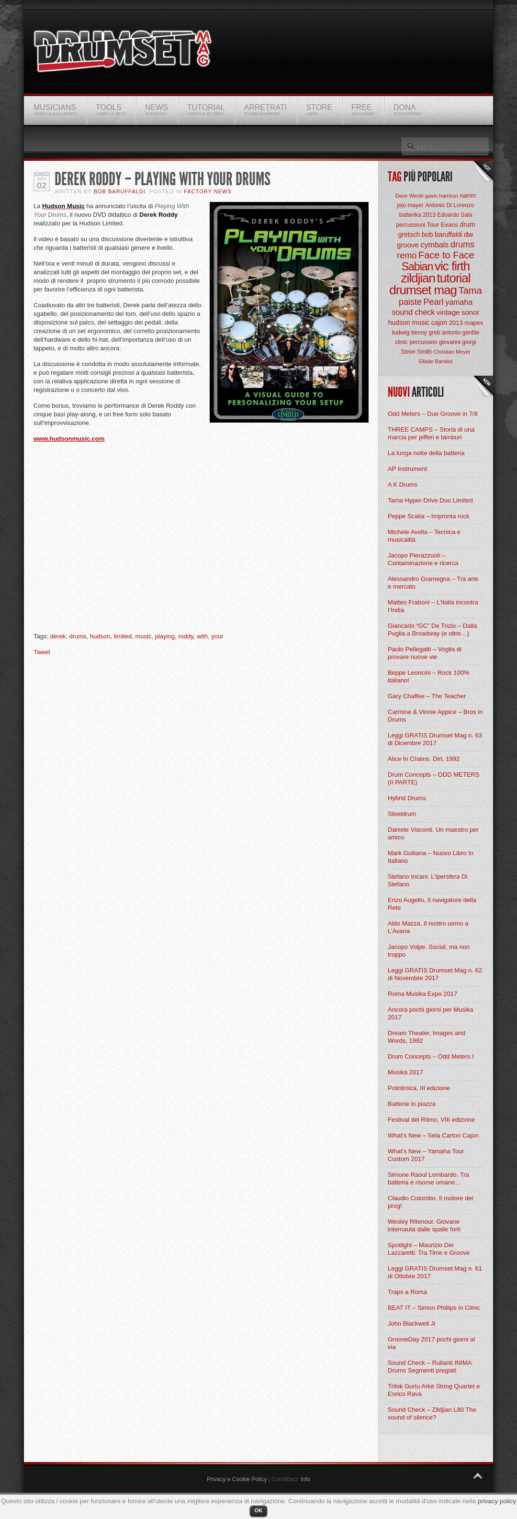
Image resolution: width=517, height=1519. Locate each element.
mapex (473, 322)
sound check (413, 312)
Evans (449, 224)
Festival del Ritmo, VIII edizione (431, 1119)
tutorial (454, 278)
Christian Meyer (452, 352)
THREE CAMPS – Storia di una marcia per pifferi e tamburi (431, 433)
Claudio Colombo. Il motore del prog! (430, 1202)
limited (123, 636)
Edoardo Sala (454, 215)
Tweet (42, 652)
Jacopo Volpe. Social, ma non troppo (429, 950)
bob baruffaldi (442, 234)
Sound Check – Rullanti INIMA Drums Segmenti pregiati (430, 1366)
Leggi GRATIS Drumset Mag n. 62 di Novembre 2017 (435, 974)
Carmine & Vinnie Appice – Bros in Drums (435, 715)
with (202, 636)
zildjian (418, 278)
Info (305, 1479)
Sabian (417, 266)
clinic (401, 342)
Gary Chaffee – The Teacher (427, 696)
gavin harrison (441, 196)
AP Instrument (407, 468)
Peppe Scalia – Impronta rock (429, 516)
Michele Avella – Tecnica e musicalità (424, 535)
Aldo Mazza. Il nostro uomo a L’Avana (428, 927)
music (143, 636)
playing (165, 636)
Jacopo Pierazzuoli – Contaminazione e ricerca (423, 559)
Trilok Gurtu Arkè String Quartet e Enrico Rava (434, 1390)
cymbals (435, 245)
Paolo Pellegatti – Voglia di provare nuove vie (424, 653)
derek (58, 636)
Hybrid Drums (407, 798)
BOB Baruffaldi (120, 191)
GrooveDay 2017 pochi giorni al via (431, 1343)
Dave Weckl (409, 196)
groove (408, 245)
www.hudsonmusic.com (69, 438)
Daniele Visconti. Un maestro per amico (433, 833)
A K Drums (402, 484)
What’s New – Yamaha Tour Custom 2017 (426, 1155)
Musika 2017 (405, 1072)
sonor (470, 312)
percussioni (411, 225)
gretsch (409, 234)
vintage (448, 312)
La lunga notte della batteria (426, 453)
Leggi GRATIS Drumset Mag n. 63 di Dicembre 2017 (435, 739)
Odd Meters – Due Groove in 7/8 (433, 413)
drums (77, 636)
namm (468, 195)
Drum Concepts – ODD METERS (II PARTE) (433, 778)
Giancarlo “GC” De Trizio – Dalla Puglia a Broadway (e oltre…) (432, 629)
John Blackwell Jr (412, 1323)
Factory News (207, 191)
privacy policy (497, 1501)
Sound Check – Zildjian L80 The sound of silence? (432, 1413)
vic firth (452, 266)
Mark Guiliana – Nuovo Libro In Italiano (430, 856)
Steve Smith (416, 351)
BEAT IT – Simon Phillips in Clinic (434, 1307)
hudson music (408, 322)
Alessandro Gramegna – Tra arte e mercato (433, 582)
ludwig (401, 332)
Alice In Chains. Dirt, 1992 (424, 758)
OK (259, 1510)
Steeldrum (402, 813)
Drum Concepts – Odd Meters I (431, 1056)
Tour (433, 224)
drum (467, 224)
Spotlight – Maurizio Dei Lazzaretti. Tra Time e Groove (429, 1248)
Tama (470, 290)
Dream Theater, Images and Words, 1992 (426, 1036)
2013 (456, 322)
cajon (439, 322)
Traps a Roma (407, 1292)
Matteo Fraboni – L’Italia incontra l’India (433, 606)
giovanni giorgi (457, 342)
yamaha (458, 302)
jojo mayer (410, 205)
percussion (424, 342)
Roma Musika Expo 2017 (422, 993)
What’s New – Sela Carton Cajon (433, 1135)
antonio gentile (460, 332)
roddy (185, 636)
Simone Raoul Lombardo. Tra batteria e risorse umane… (428, 1178)
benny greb (425, 332)
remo (406, 255)
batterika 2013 (417, 215)
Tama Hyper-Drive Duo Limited (430, 500)
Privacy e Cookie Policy (237, 1479)
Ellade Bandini (435, 361)
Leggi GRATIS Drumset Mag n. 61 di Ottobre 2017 (435, 1272)
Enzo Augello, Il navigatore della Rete (432, 903)
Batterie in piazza (412, 1103)
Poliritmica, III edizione (419, 1088)
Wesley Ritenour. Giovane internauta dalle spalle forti (424, 1225)
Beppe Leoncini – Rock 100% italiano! (429, 676)
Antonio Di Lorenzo (449, 205)
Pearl (434, 302)
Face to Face (446, 255)
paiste (410, 302)
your (217, 636)
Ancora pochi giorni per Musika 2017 (430, 1013)
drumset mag (423, 290)
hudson (100, 636)
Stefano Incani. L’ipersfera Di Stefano (427, 880)
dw (468, 234)
